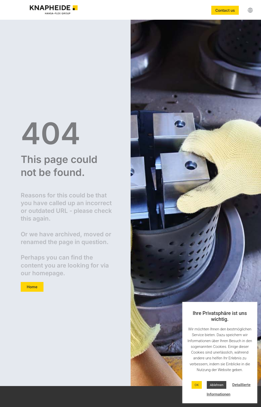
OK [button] (197, 385)
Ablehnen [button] (216, 385)
